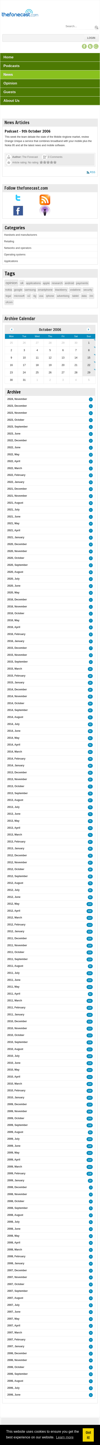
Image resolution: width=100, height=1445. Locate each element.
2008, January (15, 1263)
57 (90, 800)
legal (8, 295)
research (57, 283)
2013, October (15, 786)
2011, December (17, 938)
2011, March (14, 1000)
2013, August (15, 800)
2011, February (16, 1007)
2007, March (14, 1332)
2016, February (16, 634)
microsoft (19, 295)
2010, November (17, 1028)
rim (91, 295)
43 (90, 724)
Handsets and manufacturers (20, 234)
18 (90, 676)
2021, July (13, 509)
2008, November (17, 1194)
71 (90, 786)
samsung (30, 289)
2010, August (15, 1049)
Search (96, 27)
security (88, 289)
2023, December (17, 405)
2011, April (13, 993)
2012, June (13, 897)
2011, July (13, 972)
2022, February (16, 475)
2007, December (17, 1270)
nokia (8, 289)
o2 (28, 295)
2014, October (15, 703)
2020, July (13, 578)
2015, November (17, 654)
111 (89, 1049)
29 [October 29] (88, 372)
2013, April (13, 827)
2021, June (13, 516)
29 (90, 1181)
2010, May (13, 1069)
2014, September (17, 710)
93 (90, 1132)
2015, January (15, 682)
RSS (92, 172)
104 (89, 1084)
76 (90, 793)
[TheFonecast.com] (20, 13)
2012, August (15, 883)
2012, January (15, 931)
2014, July (13, 724)
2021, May (13, 523)
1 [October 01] (89, 342)
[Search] (79, 26)
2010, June (13, 1062)
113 (89, 925)
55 (90, 745)
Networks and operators (17, 248)
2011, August (15, 965)
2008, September (17, 1208)
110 (89, 918)
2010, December (17, 1021)
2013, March (14, 834)
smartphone (45, 289)
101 (89, 1001)
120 (89, 980)
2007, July (13, 1304)
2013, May (13, 820)
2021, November (17, 495)
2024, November (17, 399)
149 (89, 1118)
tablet (75, 295)
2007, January (15, 1346)
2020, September (17, 564)
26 (90, 683)
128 (89, 1063)
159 (89, 1139)
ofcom (9, 302)
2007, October (15, 1284)
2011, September (17, 959)
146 (89, 1111)
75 (90, 807)
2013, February (16, 841)
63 (90, 752)
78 (90, 759)
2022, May (13, 454)
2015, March (14, 668)
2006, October (15, 1367)
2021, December (17, 488)
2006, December (17, 1353)
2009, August (15, 1132)
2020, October (15, 557)
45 (90, 696)
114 (89, 1070)
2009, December (17, 1104)
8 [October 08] (89, 350)
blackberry (61, 289)
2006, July (13, 1387)
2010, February (16, 1090)
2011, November (17, 945)
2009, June (13, 1145)
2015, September (17, 661)
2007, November (17, 1277)
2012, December (17, 855)
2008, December (17, 1187)
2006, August (15, 1380)
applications (33, 283)
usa (41, 295)
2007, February (16, 1339)
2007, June (13, 1311)
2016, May (13, 620)
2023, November (17, 412)
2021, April (13, 530)
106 (89, 939)
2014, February (16, 758)
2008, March (14, 1249)
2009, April (13, 1159)
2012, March (14, 917)
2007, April (13, 1325)
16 (90, 669)
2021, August (15, 502)
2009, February (16, 1173)
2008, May (13, 1235)
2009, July (13, 1138)
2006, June (13, 1394)
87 (90, 863)
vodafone (75, 289)
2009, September (17, 1125)
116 (89, 1015)
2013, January (15, 848)
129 (89, 932)
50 (90, 731)
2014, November (17, 696)
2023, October (15, 419)
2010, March (14, 1083)
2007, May (13, 1318)
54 (90, 703)
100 (89, 911)
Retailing (9, 241)
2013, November (17, 779)
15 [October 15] (88, 357)
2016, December (17, 599)
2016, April (13, 627)
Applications (11, 261)
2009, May (13, 1152)
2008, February (16, 1256)
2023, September (17, 426)
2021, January (15, 537)
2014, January (15, 765)
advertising (63, 295)
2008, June (13, 1228)
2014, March (14, 751)
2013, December (17, 772)
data (84, 295)
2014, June (13, 730)
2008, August (15, 1215)
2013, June (13, 813)
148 (89, 1125)
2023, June (13, 433)
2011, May (13, 986)
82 (90, 994)
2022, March (14, 468)
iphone (50, 295)
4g (34, 295)
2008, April (13, 1242)
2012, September (17, 876)
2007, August (15, 1297)
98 (90, 869)
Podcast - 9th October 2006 (27, 131)
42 (90, 710)
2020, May (13, 592)
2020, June (13, 585)
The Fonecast (30, 157)
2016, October (15, 613)
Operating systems (14, 254)
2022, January (15, 482)
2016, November (17, 606)
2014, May (13, 737)
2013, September (17, 793)
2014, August (15, 717)
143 (89, 1098)
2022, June (13, 447)
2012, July (13, 890)
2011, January (15, 1014)
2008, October (15, 1201)
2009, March (14, 1166)
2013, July (13, 807)
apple (46, 283)
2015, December (17, 647)
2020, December (17, 544)
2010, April (13, 1076)
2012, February (16, 924)
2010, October (15, 1035)
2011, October (15, 952)
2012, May (13, 903)
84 (90, 766)
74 (90, 828)
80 (90, 897)
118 (89, 1021)
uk (22, 283)
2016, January (15, 641)
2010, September (17, 1042)
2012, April (13, 910)
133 (89, 904)
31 (90, 717)
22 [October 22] (88, 365)
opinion (11, 283)
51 (90, 738)
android (69, 283)
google (18, 289)
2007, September (17, 1290)
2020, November (17, 551)
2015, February (16, 675)
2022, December (17, 440)
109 (89, 946)
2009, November (17, 1111)
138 (89, 1008)
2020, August (15, 571)
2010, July (13, 1055)
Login (91, 37)
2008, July (13, 1221)
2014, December (17, 689)
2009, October (15, 1118)
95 (90, 849)
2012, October (15, 869)
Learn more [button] (65, 1437)
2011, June (13, 979)
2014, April (13, 744)
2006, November (17, 1360)
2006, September (17, 1373)
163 (89, 1167)
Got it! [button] (88, 1435)
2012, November (17, 862)
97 (90, 842)
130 (89, 952)
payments (82, 283)
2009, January (15, 1180)
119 (89, 959)
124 (89, 973)
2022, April (13, 461)
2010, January (15, 1097)
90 (90, 966)
